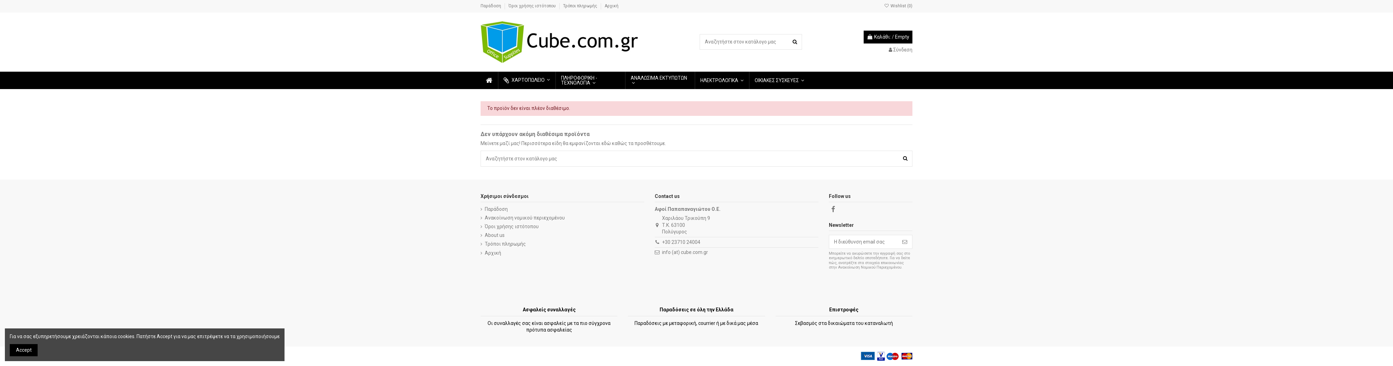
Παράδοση (491, 5)
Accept (24, 350)
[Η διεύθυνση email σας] (863, 241)
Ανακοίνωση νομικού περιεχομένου (525, 218)
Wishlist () (898, 5)
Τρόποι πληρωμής (580, 5)
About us (495, 235)
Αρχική (611, 5)
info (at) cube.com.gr (685, 252)
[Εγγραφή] (904, 241)
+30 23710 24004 (681, 242)
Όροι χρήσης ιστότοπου (532, 5)
